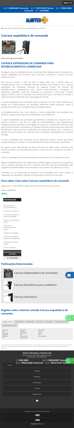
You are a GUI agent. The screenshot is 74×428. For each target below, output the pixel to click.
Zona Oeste (30, 322)
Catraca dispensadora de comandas (36, 272)
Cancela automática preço (11, 221)
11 (42, 10)
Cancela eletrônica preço (11, 243)
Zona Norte (19, 322)
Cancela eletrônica (11, 233)
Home (9, 365)
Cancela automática (11, 211)
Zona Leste (49, 322)
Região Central (8, 322)
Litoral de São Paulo (9, 325)
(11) (16, 8)
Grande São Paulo (61, 322)
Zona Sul (39, 322)
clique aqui (29, 186)
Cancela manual (10, 248)
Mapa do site (37, 394)
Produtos (37, 377)
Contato (37, 388)
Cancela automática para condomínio (11, 216)
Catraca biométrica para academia (35, 284)
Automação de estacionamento (10, 207)
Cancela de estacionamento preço (10, 227)
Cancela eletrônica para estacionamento (12, 238)
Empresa (37, 371)
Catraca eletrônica (25, 296)
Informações (10, 200)
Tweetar (4, 193)
